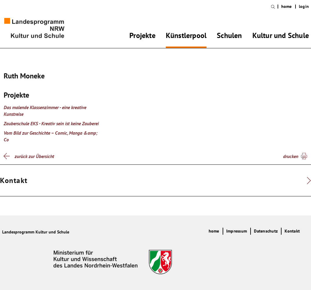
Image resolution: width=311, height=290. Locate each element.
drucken (290, 156)
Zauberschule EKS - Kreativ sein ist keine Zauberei (51, 123)
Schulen (229, 36)
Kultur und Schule (280, 36)
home (286, 7)
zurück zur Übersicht (34, 156)
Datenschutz (266, 231)
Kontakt (292, 231)
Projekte (142, 36)
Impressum (236, 231)
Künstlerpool (186, 36)
